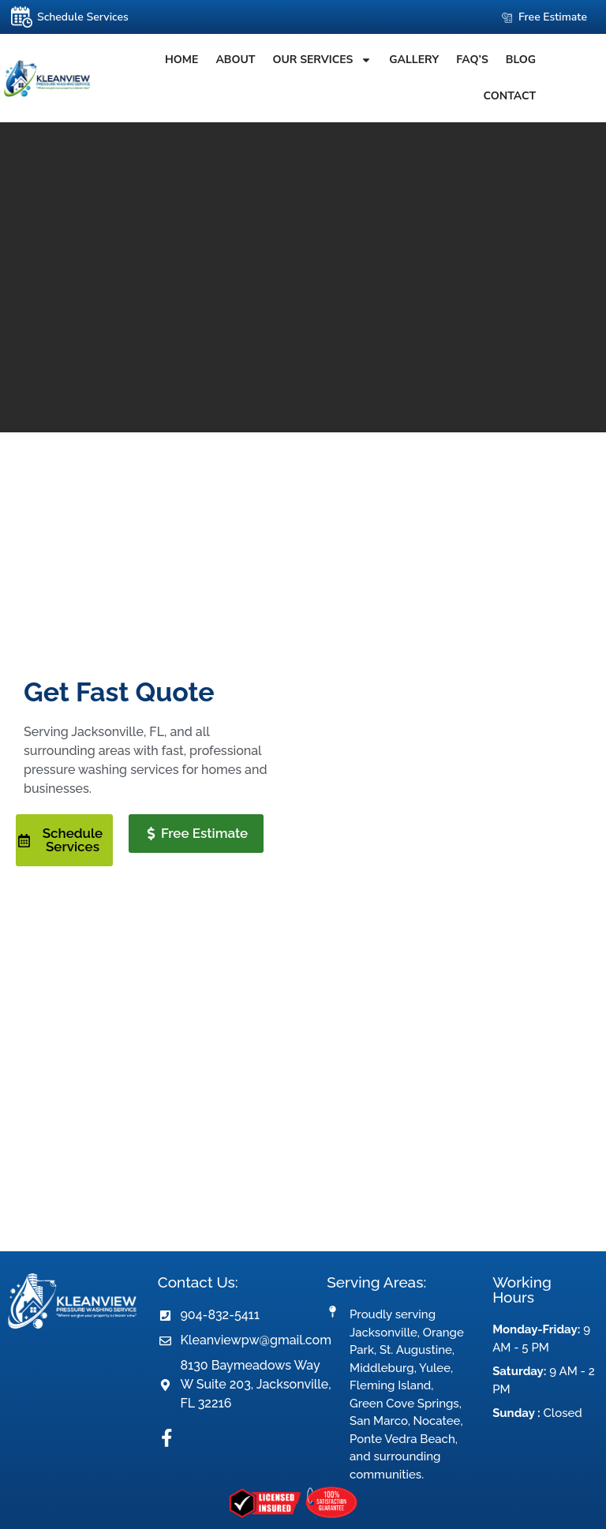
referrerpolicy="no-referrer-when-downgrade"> (303, 1098)
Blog (504, 59)
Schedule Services (83, 16)
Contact (563, 59)
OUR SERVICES (306, 60)
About (219, 59)
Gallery (398, 59)
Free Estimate (552, 16)
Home (164, 59)
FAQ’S (456, 59)
